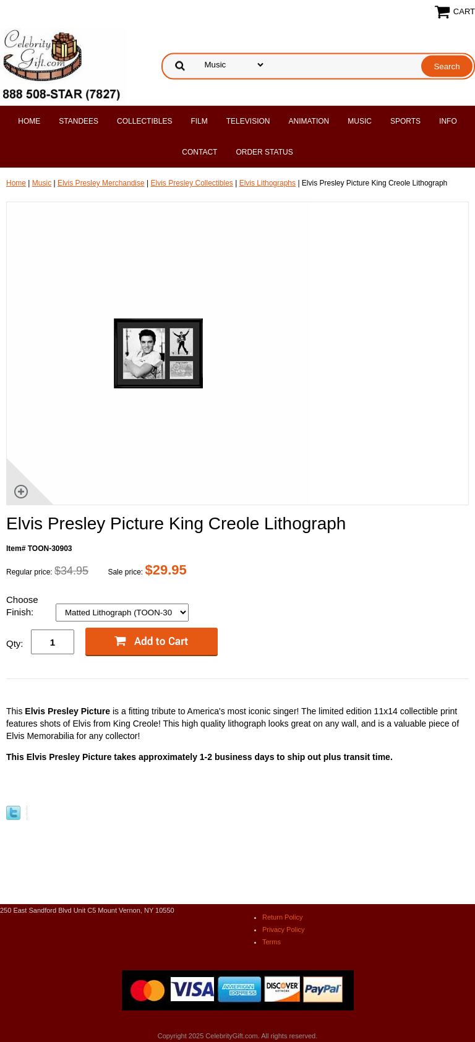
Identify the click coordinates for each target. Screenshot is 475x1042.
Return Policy (282, 917)
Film (198, 121)
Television (248, 121)
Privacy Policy (283, 929)
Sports (405, 121)
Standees (78, 121)
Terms (271, 942)
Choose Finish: (22, 605)
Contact (199, 152)
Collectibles (144, 121)
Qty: (15, 643)
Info (448, 121)
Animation (308, 121)
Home (29, 121)
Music (360, 121)
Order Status (264, 152)
